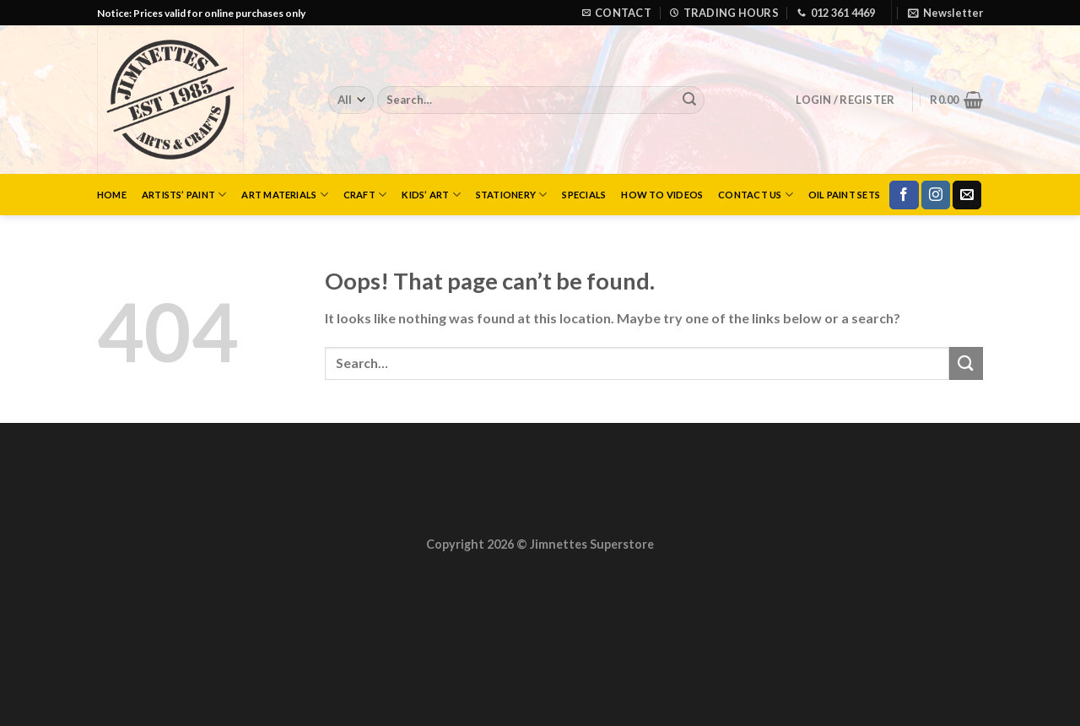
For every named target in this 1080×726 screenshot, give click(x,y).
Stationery (512, 195)
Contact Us (755, 195)
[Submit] (689, 100)
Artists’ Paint (184, 195)
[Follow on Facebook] (903, 195)
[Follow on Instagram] (935, 195)
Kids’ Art (431, 195)
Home (112, 194)
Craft (365, 195)
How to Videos (662, 194)
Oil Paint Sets (844, 194)
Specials (584, 194)
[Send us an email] (967, 195)
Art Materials (284, 195)
